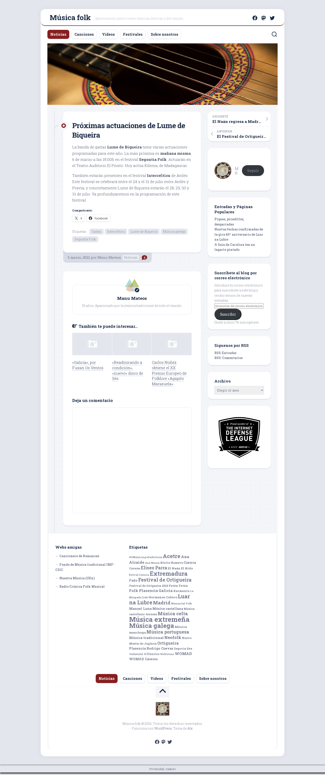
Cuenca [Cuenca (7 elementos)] (190, 565)
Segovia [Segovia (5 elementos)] (180, 651)
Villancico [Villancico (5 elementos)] (152, 656)
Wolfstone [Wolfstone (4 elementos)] (167, 656)
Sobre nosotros (164, 36)
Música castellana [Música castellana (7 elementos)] (167, 611)
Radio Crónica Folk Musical (82, 589)
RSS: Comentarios (228, 360)
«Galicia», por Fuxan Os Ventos (87, 367)
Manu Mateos (109, 260)
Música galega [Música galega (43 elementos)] (151, 628)
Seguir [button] (253, 172)
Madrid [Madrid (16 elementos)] (161, 605)
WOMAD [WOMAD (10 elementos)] (183, 655)
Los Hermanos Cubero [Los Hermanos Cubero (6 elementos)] (159, 599)
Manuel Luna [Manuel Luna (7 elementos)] (140, 611)
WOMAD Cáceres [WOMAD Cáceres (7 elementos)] (143, 661)
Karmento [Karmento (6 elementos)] (181, 593)
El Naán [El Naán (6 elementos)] (174, 571)
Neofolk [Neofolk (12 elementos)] (172, 640)
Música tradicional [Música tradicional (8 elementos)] (146, 640)
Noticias (58, 36)
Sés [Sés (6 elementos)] (189, 651)
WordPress (163, 731)
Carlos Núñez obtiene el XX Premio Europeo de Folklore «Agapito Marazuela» (169, 375)
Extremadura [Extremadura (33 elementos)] (169, 576)
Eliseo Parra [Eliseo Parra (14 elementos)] (154, 570)
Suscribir (228, 316)
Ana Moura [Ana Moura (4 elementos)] (152, 565)
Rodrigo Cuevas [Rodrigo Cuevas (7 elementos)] (159, 651)
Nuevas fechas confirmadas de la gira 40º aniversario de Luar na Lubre (238, 236)
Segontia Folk (85, 241)
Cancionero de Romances (79, 558)
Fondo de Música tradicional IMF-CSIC (85, 569)
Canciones (84, 36)
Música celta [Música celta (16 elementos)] (173, 616)
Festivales (133, 36)
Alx (190, 731)
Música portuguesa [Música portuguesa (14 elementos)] (167, 634)
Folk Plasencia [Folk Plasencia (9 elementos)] (143, 593)
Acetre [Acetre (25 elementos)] (171, 558)
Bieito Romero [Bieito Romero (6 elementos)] (171, 565)
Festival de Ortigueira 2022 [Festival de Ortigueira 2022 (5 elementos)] (148, 588)
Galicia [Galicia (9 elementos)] (166, 593)
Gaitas (96, 233)
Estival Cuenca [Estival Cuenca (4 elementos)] (139, 577)
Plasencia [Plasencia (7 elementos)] (137, 651)
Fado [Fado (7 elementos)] (133, 583)
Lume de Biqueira (143, 233)
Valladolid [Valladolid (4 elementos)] (136, 656)
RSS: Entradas (225, 355)
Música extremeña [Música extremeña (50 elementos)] (159, 621)
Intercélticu (116, 233)
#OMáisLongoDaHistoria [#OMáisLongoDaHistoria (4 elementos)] (145, 559)
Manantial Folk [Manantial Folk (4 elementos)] (181, 606)
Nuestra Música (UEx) (77, 580)
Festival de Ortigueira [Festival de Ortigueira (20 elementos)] (165, 582)
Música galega (174, 233)
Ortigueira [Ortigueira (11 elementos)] (168, 645)
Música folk (70, 18)
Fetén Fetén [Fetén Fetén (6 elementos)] (178, 588)
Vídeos (108, 36)
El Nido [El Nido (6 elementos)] (187, 571)
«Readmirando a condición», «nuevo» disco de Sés (127, 372)
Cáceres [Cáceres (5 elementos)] (134, 571)
